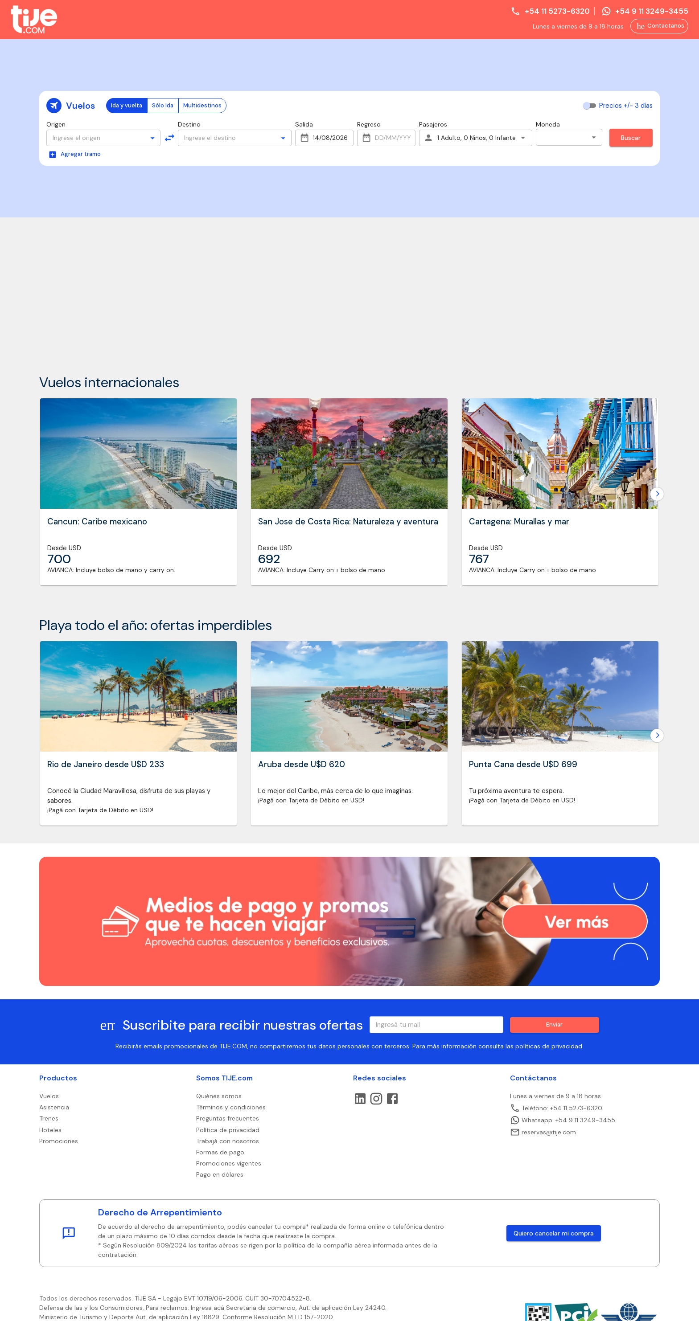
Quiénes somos (219, 1096)
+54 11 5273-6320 (549, 11)
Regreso (369, 124)
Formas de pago (220, 1152)
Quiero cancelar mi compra (554, 1233)
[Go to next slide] (657, 494)
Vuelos (49, 1096)
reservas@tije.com (543, 1132)
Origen (56, 124)
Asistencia (54, 1107)
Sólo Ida (162, 105)
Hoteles (50, 1130)
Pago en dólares (219, 1174)
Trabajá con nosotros (227, 1141)
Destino (189, 124)
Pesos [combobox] (554, 137)
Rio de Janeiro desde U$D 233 (105, 764)
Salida (304, 124)
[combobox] (95, 137)
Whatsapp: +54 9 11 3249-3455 (562, 1120)
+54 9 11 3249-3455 (644, 11)
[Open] (152, 138)
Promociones (58, 1141)
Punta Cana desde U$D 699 (523, 764)
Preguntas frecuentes (227, 1118)
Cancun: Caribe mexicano (97, 521)
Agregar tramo (74, 154)
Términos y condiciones (231, 1107)
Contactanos (660, 26)
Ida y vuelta (126, 105)
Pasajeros (433, 124)
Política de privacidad (227, 1130)
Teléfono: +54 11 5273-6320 (556, 1108)
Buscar (631, 138)
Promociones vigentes (228, 1163)
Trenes (48, 1118)
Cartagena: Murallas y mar (519, 521)
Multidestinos (202, 105)
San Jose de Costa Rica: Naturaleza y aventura (348, 521)
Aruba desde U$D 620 (301, 764)
